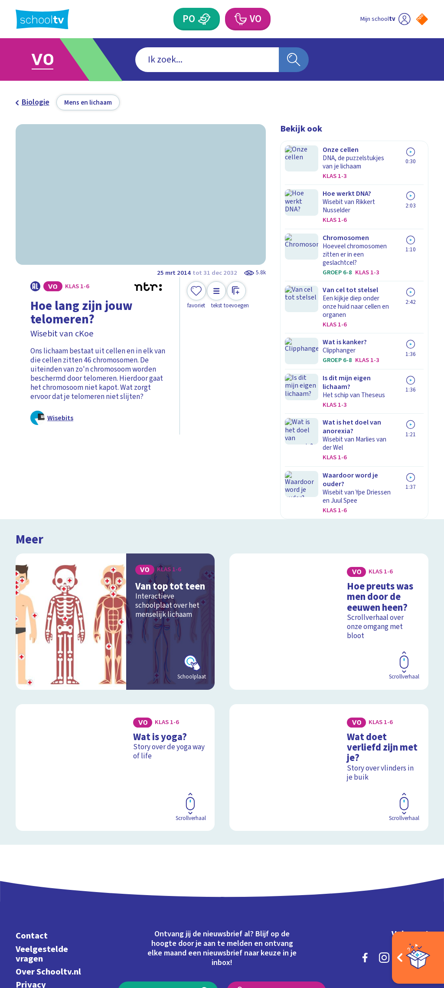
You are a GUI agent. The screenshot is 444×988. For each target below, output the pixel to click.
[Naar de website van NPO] (422, 19)
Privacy (31, 870)
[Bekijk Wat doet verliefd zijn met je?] (328, 660)
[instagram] (384, 843)
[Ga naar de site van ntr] (415, 920)
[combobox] (207, 59)
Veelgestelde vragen (42, 839)
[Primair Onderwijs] (204, 19)
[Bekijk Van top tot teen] (115, 529)
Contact (32, 821)
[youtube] (422, 843)
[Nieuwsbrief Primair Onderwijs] (168, 878)
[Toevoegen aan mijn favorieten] (196, 295)
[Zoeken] (293, 59)
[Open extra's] (418, 958)
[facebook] (365, 843)
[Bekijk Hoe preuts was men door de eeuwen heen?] (328, 529)
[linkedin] (403, 843)
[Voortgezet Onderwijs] (240, 19)
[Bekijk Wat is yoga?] (115, 660)
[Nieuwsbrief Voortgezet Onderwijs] (276, 878)
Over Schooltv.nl (48, 857)
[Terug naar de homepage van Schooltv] (42, 19)
